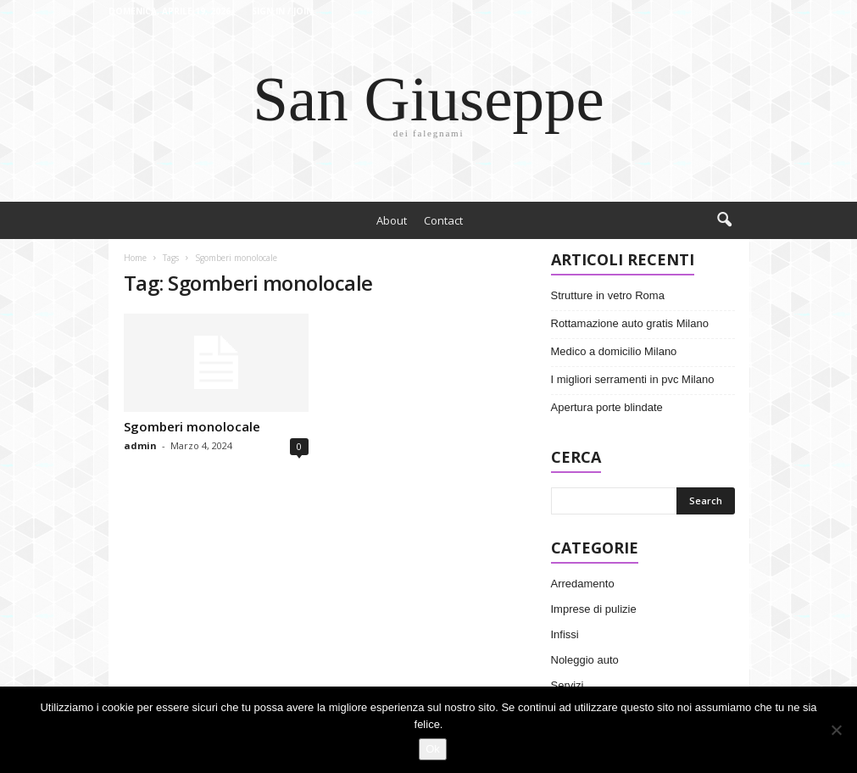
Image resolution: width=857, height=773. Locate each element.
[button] (724, 220)
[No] (835, 729)
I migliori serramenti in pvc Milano (633, 379)
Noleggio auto (585, 659)
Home (135, 258)
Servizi (567, 685)
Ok (433, 748)
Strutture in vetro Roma (608, 295)
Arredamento (583, 583)
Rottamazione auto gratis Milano (630, 323)
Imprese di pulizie (594, 609)
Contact (443, 220)
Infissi (565, 634)
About (391, 220)
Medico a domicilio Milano (614, 351)
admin (140, 445)
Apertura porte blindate (607, 407)
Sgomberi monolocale (192, 426)
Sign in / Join (282, 11)
